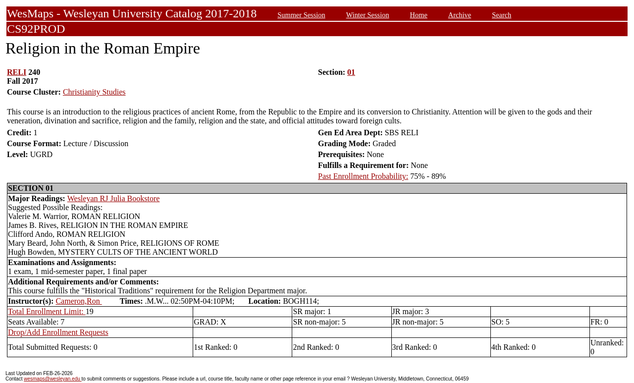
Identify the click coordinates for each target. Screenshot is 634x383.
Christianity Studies (94, 92)
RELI (16, 72)
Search (501, 15)
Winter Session (367, 15)
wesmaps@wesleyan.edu (52, 379)
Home (418, 15)
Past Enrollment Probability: (363, 176)
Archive (459, 15)
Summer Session (301, 15)
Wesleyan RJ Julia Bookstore (113, 198)
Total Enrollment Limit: (47, 311)
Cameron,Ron (78, 301)
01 (351, 72)
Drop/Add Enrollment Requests (58, 332)
